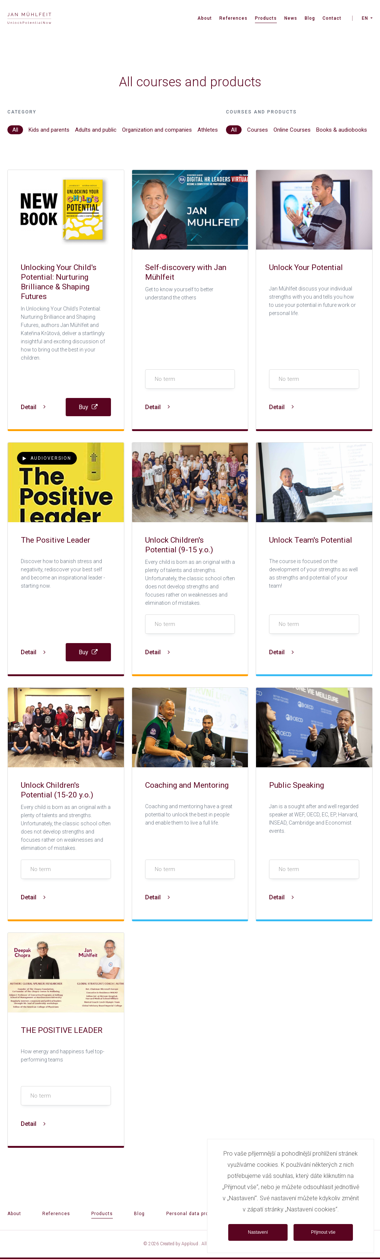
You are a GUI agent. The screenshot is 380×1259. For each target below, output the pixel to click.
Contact (331, 18)
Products (266, 18)
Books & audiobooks (341, 129)
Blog (310, 18)
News (290, 18)
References (233, 18)
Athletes (207, 129)
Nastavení (258, 1232)
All (15, 129)
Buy (88, 407)
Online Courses (292, 129)
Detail (33, 407)
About (204, 18)
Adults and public (96, 129)
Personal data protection (196, 1213)
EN (365, 18)
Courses (257, 129)
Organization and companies (157, 129)
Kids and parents (49, 129)
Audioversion (47, 458)
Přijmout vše (323, 1232)
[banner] (29, 19)
